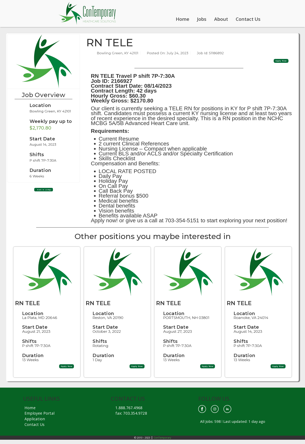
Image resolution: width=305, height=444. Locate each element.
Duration (33, 359)
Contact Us (248, 19)
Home (182, 19)
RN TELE (27, 307)
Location (40, 105)
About (221, 19)
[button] (43, 191)
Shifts (29, 345)
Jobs (201, 19)
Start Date (35, 331)
